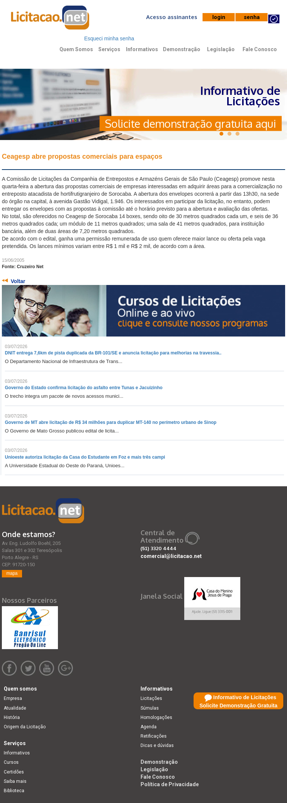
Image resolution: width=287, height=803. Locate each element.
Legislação (221, 49)
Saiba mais (15, 781)
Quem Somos (76, 49)
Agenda (149, 726)
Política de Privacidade (170, 784)
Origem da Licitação (25, 726)
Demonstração (181, 49)
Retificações (154, 736)
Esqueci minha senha (109, 38)
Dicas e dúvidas (157, 745)
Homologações (156, 717)
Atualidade (15, 708)
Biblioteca (14, 790)
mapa (12, 573)
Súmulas (150, 708)
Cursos (11, 762)
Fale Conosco (260, 49)
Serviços (109, 49)
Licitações (151, 698)
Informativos (142, 49)
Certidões (14, 772)
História (12, 717)
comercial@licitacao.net (171, 556)
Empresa (13, 698)
